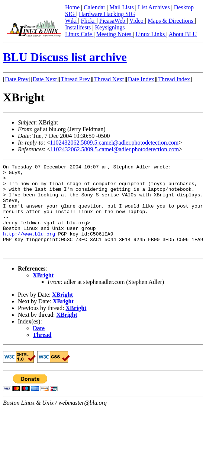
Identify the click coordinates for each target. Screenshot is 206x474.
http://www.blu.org (29, 248)
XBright (43, 293)
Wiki (71, 21)
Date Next (45, 79)
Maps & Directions (171, 21)
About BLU (182, 34)
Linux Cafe (79, 34)
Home (73, 7)
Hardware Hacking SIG (107, 14)
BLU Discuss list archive (65, 57)
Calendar (95, 7)
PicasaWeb (113, 21)
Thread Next (109, 79)
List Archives (154, 7)
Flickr (89, 21)
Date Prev (17, 79)
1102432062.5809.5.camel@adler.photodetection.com (114, 142)
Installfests (78, 27)
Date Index (141, 79)
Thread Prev (75, 79)
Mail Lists (122, 7)
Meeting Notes (114, 34)
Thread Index (174, 79)
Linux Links (150, 34)
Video (137, 21)
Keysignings (110, 27)
